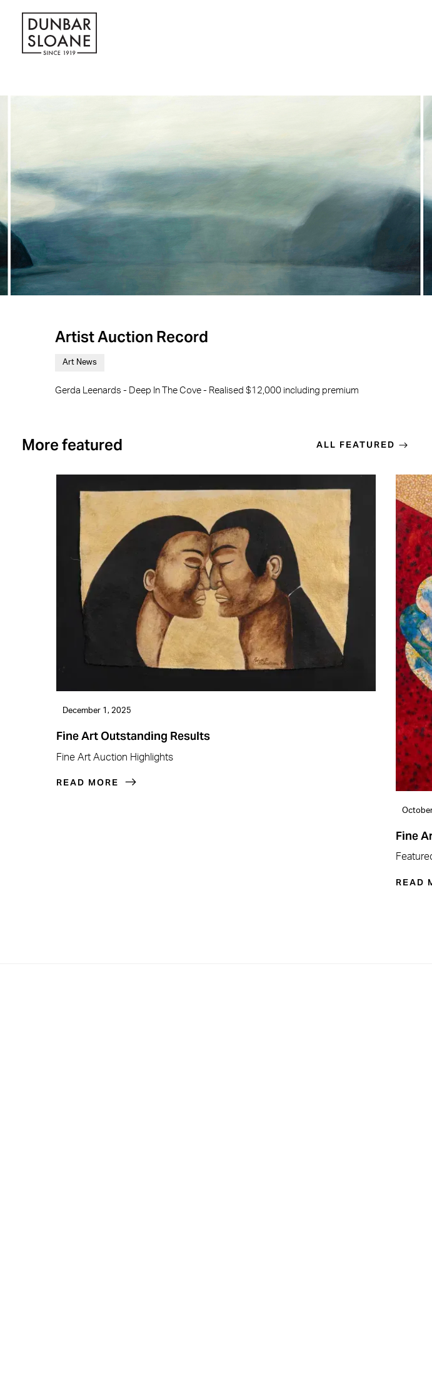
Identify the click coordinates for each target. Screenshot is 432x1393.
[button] (407, 35)
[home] (59, 35)
